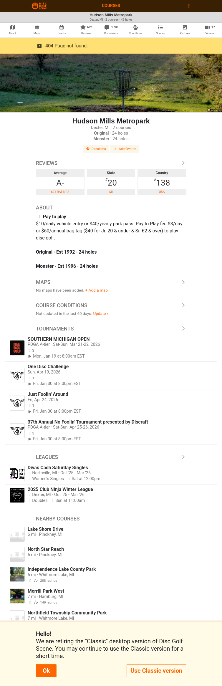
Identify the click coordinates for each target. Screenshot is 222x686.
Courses (111, 5)
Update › (100, 313)
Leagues (111, 457)
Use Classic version (156, 670)
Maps (111, 282)
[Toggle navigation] (189, 6)
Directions (96, 149)
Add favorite (124, 149)
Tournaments (111, 329)
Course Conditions (111, 305)
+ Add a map (96, 290)
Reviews (111, 163)
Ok (46, 670)
